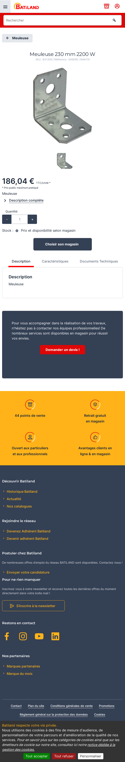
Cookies (99, 714)
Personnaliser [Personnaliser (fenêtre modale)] (90, 756)
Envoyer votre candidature (27, 572)
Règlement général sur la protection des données (54, 714)
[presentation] (5, 6)
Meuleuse (17, 38)
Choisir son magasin (62, 244)
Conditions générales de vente (71, 706)
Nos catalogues (19, 506)
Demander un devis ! (63, 350)
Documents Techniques (99, 261)
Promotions (106, 706)
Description (21, 261)
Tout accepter (36, 756)
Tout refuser (64, 756)
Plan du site (36, 706)
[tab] (19, 263)
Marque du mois (19, 673)
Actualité (13, 499)
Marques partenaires (23, 666)
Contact (16, 706)
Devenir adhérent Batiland (27, 538)
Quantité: (11, 211)
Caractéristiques (55, 261)
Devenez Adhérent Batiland (28, 531)
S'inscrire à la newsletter (35, 606)
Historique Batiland (21, 491)
